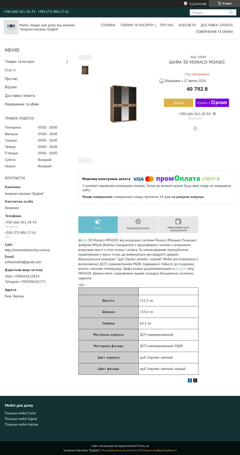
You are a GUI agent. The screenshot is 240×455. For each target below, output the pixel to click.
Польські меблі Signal (21, 418)
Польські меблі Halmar (21, 424)
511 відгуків (198, 3)
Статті (10, 70)
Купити (179, 103)
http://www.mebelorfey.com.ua (27, 250)
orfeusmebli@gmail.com (23, 262)
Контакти (187, 25)
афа (84, 240)
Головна (108, 25)
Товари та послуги (136, 25)
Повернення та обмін (214, 31)
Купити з (212, 103)
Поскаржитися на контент (119, 450)
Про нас (167, 25)
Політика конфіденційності (158, 450)
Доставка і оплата (217, 25)
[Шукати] (230, 12)
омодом (180, 268)
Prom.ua (143, 446)
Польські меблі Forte (20, 413)
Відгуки (11, 87)
